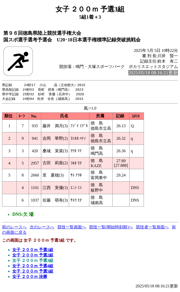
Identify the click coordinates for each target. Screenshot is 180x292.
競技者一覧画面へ (152, 228)
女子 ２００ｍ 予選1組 (32, 251)
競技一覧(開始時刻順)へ (111, 228)
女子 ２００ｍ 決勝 (29, 277)
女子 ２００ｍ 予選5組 (32, 272)
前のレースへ (14, 228)
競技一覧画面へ (71, 228)
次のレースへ (42, 228)
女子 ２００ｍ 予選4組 (32, 267)
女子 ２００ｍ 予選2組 (32, 256)
